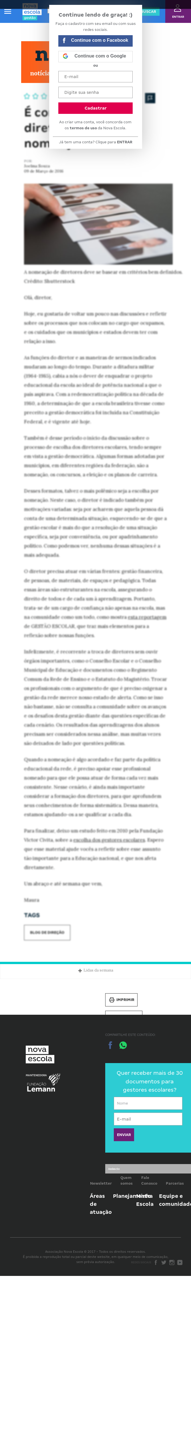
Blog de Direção (47, 932)
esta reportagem (147, 617)
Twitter (163, 1262)
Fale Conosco (149, 1181)
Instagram (171, 1262)
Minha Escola (145, 1200)
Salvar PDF (123, 1017)
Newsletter (101, 1183)
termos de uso (83, 128)
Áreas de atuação (101, 1204)
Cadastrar (96, 108)
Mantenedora (36, 1075)
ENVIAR (124, 1135)
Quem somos (126, 1181)
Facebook (155, 1262)
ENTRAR (124, 142)
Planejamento (132, 1196)
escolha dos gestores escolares (109, 840)
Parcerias (175, 1183)
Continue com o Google (94, 56)
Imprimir (121, 999)
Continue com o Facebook (95, 41)
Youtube (179, 1262)
